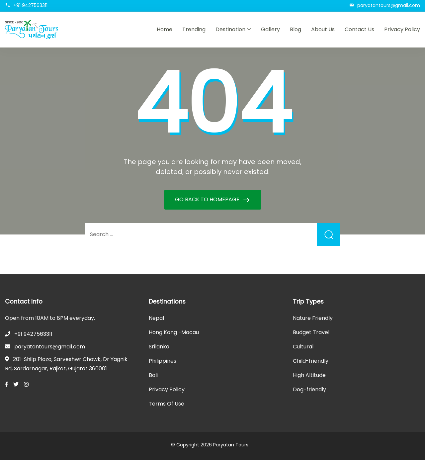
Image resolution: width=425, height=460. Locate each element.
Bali (153, 375)
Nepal (156, 318)
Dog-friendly (309, 389)
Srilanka (159, 346)
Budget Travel (311, 332)
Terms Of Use (166, 404)
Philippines (162, 361)
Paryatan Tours (230, 444)
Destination (230, 29)
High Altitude (309, 375)
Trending (194, 29)
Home (164, 29)
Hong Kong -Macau (174, 332)
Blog (295, 29)
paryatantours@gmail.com (388, 5)
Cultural (303, 346)
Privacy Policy (402, 29)
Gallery (270, 29)
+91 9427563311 (30, 5)
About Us (323, 29)
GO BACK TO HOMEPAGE (208, 199)
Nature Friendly (313, 318)
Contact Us (359, 29)
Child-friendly (310, 361)
